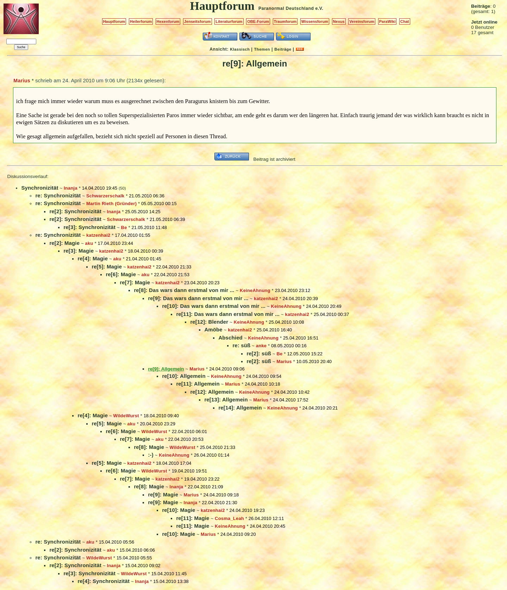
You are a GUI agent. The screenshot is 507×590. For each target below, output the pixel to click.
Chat (404, 21)
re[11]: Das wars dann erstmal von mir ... (228, 314)
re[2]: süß (258, 353)
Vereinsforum (361, 21)
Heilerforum (141, 21)
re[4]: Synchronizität (103, 581)
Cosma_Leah (229, 518)
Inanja (70, 188)
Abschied (230, 338)
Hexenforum (168, 21)
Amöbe (213, 329)
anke (261, 345)
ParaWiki (387, 21)
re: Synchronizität (58, 195)
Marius (21, 80)
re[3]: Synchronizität (89, 227)
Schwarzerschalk (105, 195)
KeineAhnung (255, 290)
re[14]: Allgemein (240, 408)
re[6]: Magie (121, 274)
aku (89, 243)
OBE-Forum (258, 21)
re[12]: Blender (209, 322)
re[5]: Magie (107, 266)
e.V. (319, 8)
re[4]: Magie (92, 258)
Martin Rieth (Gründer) (111, 203)
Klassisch (240, 49)
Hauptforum (114, 21)
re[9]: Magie (163, 494)
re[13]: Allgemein (226, 399)
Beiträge (282, 49)
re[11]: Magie (192, 518)
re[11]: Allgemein (197, 384)
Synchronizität (39, 188)
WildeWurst (126, 415)
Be (124, 227)
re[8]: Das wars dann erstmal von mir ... (184, 290)
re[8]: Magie (149, 447)
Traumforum (285, 21)
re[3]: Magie (78, 251)
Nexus (339, 21)
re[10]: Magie (178, 510)
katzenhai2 (98, 235)
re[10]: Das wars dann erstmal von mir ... (213, 306)
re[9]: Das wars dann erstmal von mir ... (198, 298)
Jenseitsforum (197, 21)
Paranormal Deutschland (286, 8)
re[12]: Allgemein (211, 392)
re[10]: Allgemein (183, 376)
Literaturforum (228, 21)
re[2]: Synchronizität (75, 211)
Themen (262, 49)
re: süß (241, 345)
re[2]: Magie (64, 243)
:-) (150, 455)
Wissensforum (314, 21)
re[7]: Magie (135, 282)
